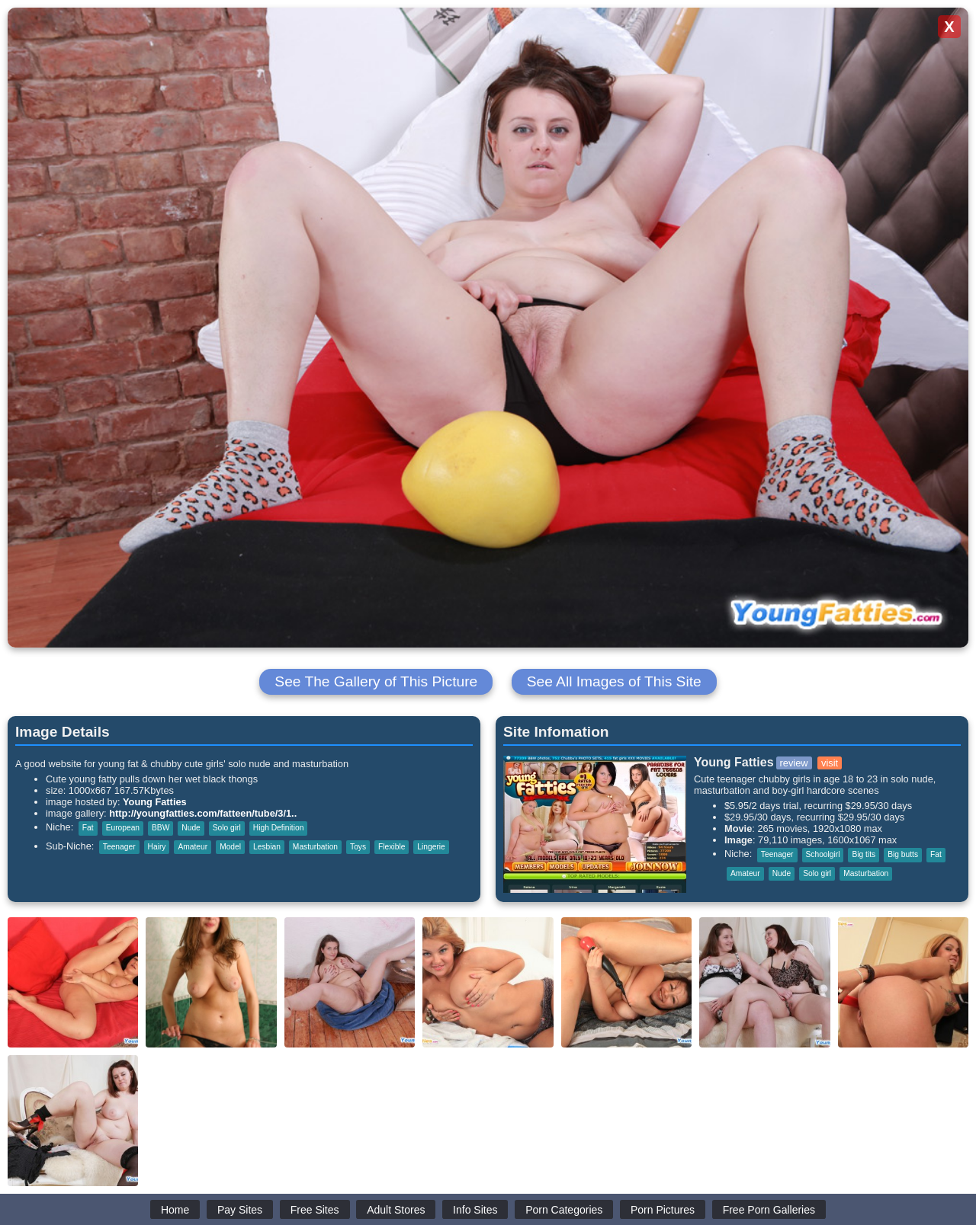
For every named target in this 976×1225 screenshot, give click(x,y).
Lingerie (431, 847)
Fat (88, 828)
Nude (190, 828)
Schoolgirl (823, 854)
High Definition (278, 828)
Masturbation (315, 847)
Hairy (157, 847)
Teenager (119, 847)
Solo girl (227, 828)
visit (829, 763)
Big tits (863, 854)
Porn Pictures (663, 1210)
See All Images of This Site (614, 681)
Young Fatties (155, 802)
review (794, 763)
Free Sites (315, 1210)
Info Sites (475, 1210)
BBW (160, 828)
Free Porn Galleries (769, 1210)
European (123, 828)
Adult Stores (396, 1210)
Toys (358, 847)
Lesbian (267, 847)
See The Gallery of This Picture (375, 681)
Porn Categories (563, 1210)
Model (230, 847)
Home (175, 1210)
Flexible (391, 847)
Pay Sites (239, 1210)
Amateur (192, 847)
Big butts (903, 854)
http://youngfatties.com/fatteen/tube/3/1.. (203, 813)
